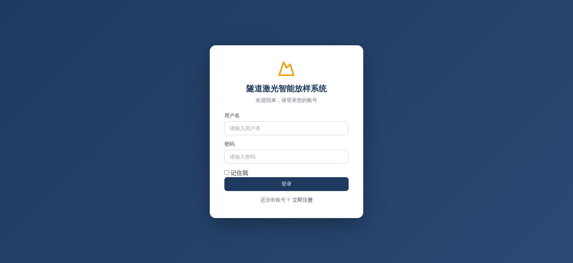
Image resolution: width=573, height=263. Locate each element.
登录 (286, 184)
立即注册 (302, 200)
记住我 (236, 172)
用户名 (232, 115)
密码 (229, 144)
